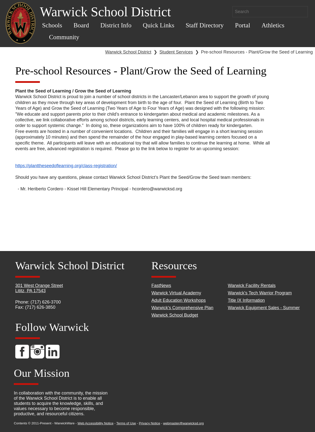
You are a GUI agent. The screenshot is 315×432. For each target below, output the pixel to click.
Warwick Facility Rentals (252, 285)
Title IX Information (246, 300)
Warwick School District (128, 52)
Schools (52, 25)
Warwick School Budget (174, 315)
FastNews (161, 285)
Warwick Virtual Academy (176, 292)
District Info (116, 25)
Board (81, 25)
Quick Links (158, 25)
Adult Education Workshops (178, 300)
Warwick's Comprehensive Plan (182, 307)
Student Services (176, 52)
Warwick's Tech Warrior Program (260, 292)
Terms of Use (126, 423)
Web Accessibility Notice (95, 423)
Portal (242, 25)
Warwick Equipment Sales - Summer (264, 307)
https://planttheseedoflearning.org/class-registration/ (66, 165)
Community (64, 37)
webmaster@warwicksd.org (183, 423)
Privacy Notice (149, 423)
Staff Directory (205, 25)
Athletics (273, 25)
